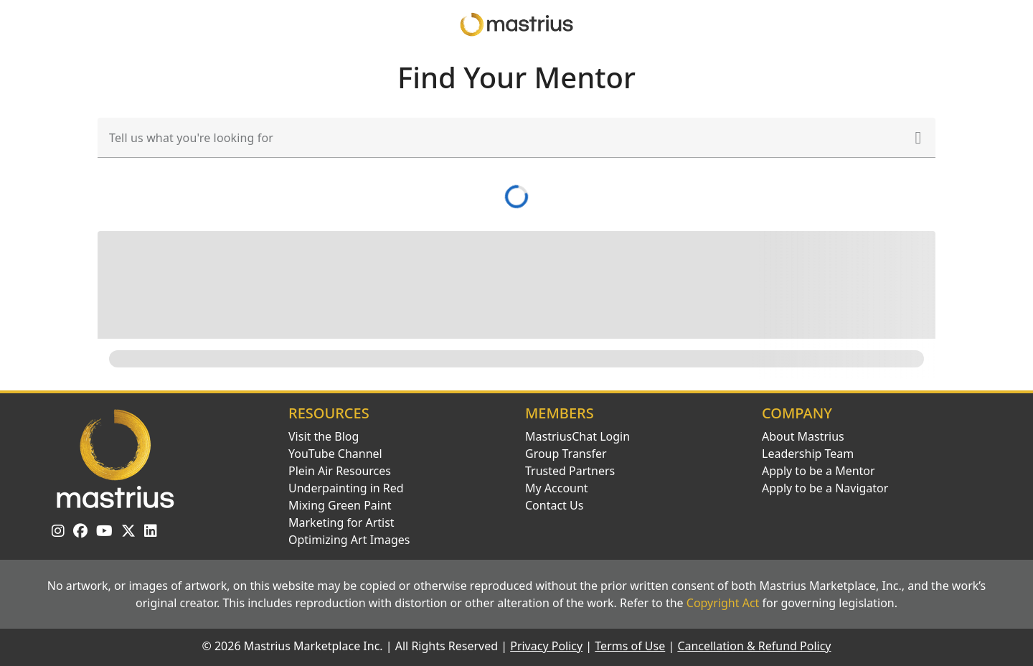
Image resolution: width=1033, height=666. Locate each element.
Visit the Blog (323, 436)
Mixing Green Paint (340, 505)
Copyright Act (723, 603)
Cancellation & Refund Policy (754, 646)
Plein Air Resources (339, 471)
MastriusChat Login (577, 436)
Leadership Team (808, 453)
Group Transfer (566, 453)
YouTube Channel (335, 453)
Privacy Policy (546, 646)
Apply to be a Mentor (818, 471)
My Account (556, 488)
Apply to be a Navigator (825, 488)
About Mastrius (803, 436)
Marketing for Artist (341, 522)
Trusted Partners (570, 471)
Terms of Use (630, 646)
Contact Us (554, 505)
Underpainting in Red (346, 488)
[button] (918, 137)
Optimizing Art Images (349, 540)
